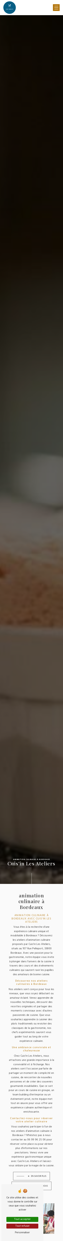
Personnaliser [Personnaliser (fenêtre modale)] (22, 1232)
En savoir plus (37, 1169)
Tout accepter (22, 1219)
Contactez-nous (37, 1179)
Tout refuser (22, 1226)
